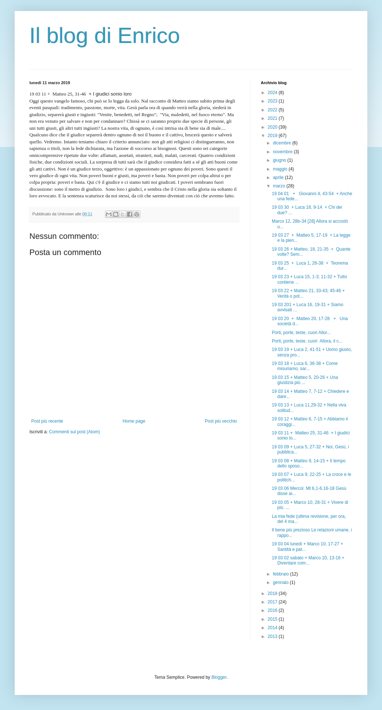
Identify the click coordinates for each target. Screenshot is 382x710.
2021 (273, 118)
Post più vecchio (221, 421)
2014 (273, 627)
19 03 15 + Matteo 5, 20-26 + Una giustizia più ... (305, 380)
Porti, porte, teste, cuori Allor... (301, 332)
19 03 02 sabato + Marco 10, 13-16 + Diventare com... (308, 560)
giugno (280, 160)
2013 (273, 636)
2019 (273, 135)
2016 (273, 610)
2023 (273, 101)
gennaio (281, 582)
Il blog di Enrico (104, 35)
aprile (279, 177)
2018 (273, 593)
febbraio (281, 574)
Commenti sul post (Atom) (74, 431)
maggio (281, 169)
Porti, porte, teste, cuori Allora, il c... (307, 341)
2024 (273, 92)
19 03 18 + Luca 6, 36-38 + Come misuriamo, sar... (305, 366)
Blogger (219, 677)
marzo (279, 186)
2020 (273, 127)
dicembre (282, 143)
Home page (134, 421)
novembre (283, 151)
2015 (273, 619)
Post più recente (47, 421)
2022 (273, 109)
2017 (273, 602)
